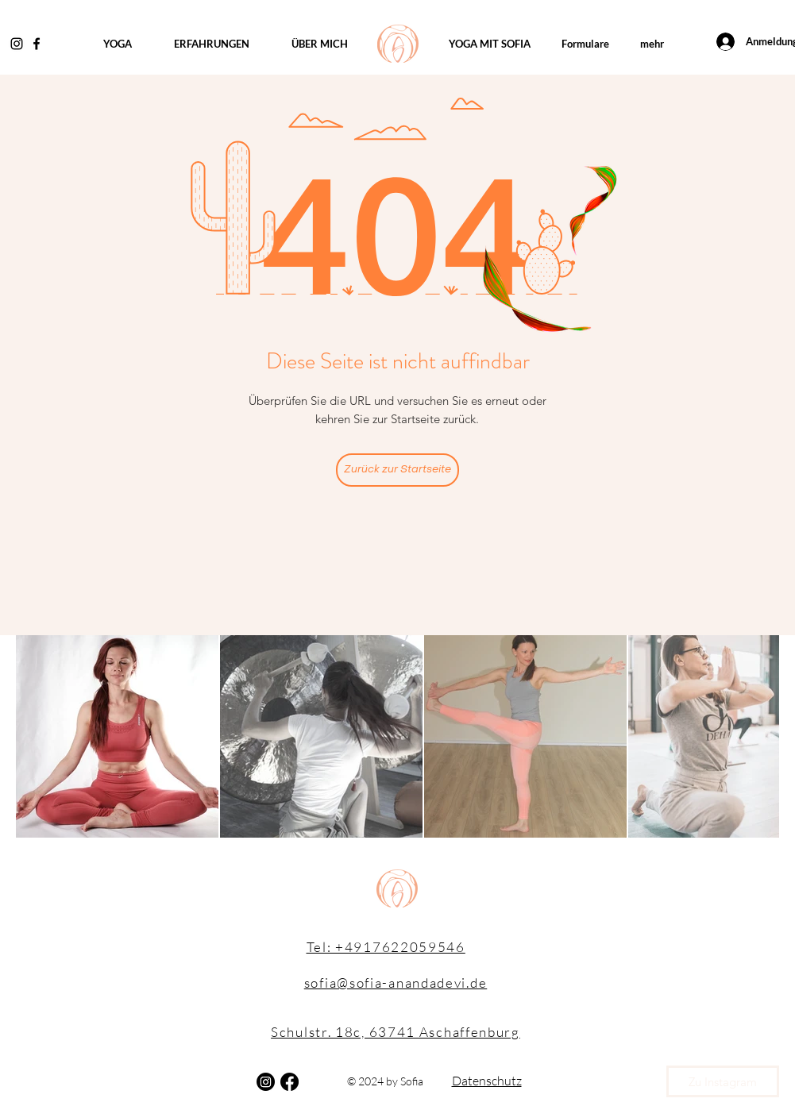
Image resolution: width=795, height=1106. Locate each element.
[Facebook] (36, 44)
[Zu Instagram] (722, 1081)
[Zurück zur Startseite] (397, 470)
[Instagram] (17, 44)
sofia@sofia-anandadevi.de (396, 982)
